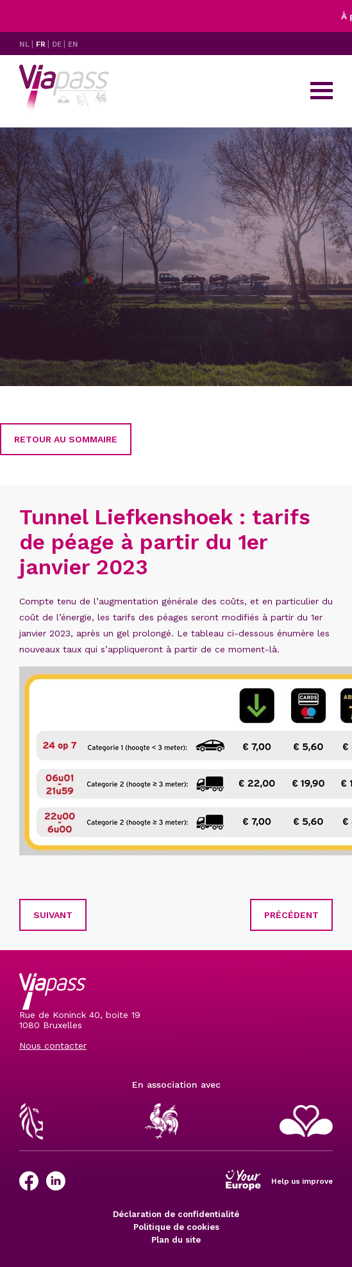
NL (25, 44)
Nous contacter (53, 1045)
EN (73, 44)
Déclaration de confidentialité (176, 1214)
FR (41, 44)
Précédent (291, 915)
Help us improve (302, 1181)
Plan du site (176, 1240)
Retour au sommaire (65, 439)
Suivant (52, 915)
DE (57, 44)
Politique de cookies (176, 1227)
